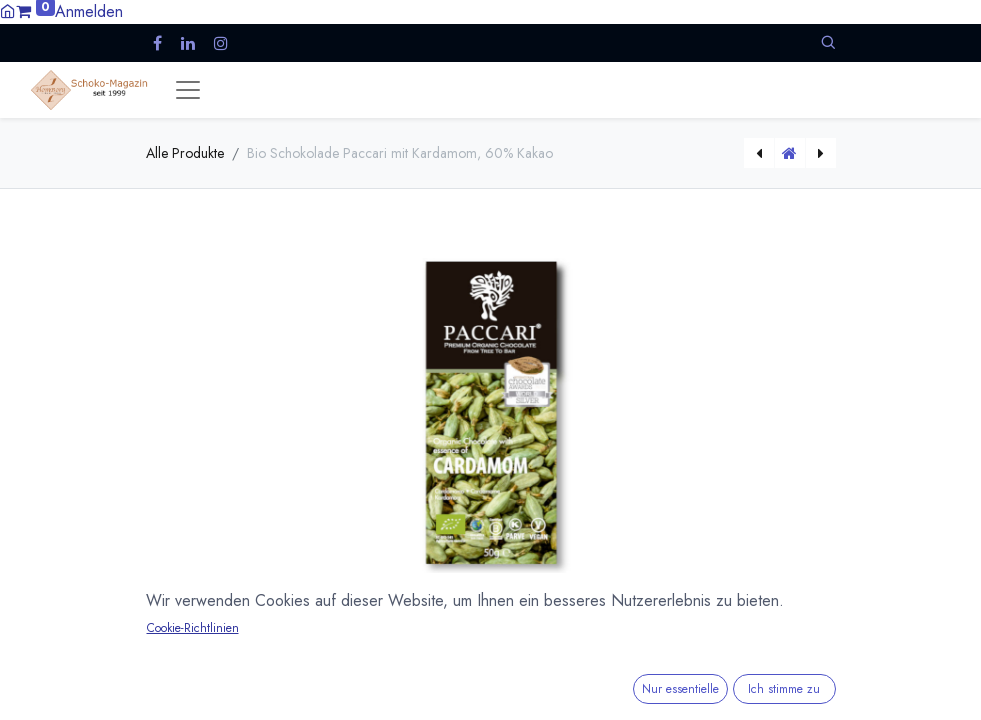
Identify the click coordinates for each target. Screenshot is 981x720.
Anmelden (89, 11)
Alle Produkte (185, 153)
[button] (828, 42)
